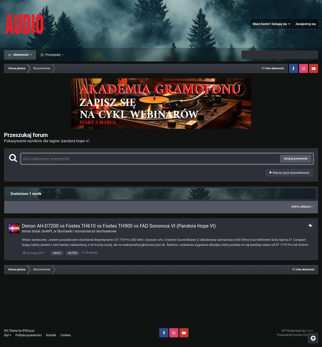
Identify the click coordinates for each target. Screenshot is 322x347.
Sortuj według (301, 206)
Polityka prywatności (28, 335)
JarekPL (47, 231)
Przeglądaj (53, 54)
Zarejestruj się (306, 24)
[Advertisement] (161, 303)
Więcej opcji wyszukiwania (289, 172)
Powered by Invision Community (297, 335)
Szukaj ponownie (295, 158)
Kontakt (51, 335)
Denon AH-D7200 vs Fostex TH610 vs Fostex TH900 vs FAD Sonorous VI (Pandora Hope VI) (119, 226)
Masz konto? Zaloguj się (271, 24)
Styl (7, 335)
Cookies (65, 335)
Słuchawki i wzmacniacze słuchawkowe (86, 231)
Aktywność (21, 54)
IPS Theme (11, 330)
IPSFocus (28, 330)
